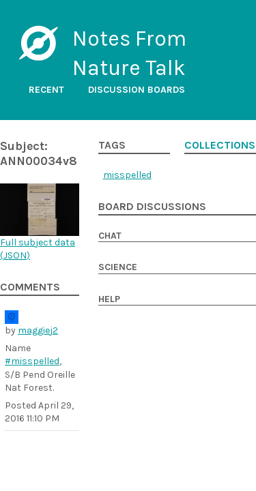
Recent (46, 89)
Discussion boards (136, 89)
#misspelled (32, 361)
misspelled (127, 175)
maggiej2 (38, 330)
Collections (219, 145)
